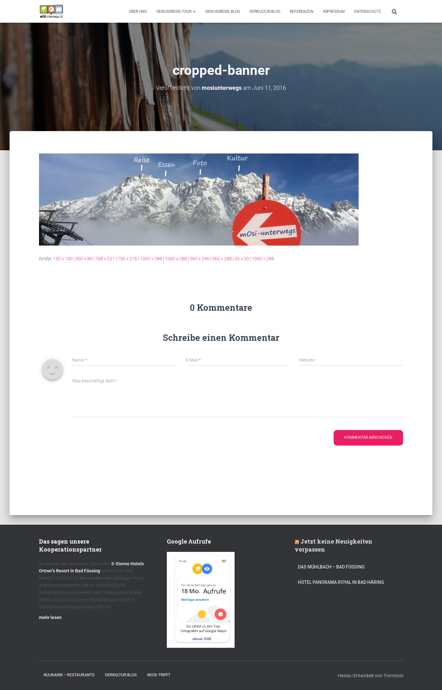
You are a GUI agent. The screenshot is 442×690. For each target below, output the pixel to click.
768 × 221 (105, 258)
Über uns (138, 11)
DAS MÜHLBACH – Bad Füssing (331, 566)
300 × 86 (83, 258)
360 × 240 (199, 258)
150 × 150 (63, 258)
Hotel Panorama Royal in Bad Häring (341, 582)
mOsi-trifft (158, 675)
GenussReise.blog (222, 11)
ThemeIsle (393, 675)
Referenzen (302, 11)
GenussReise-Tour (176, 11)
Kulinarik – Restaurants (69, 675)
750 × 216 (127, 258)
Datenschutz (367, 11)
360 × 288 (222, 258)
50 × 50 (242, 258)
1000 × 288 (151, 258)
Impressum (334, 11)
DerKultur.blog (265, 11)
